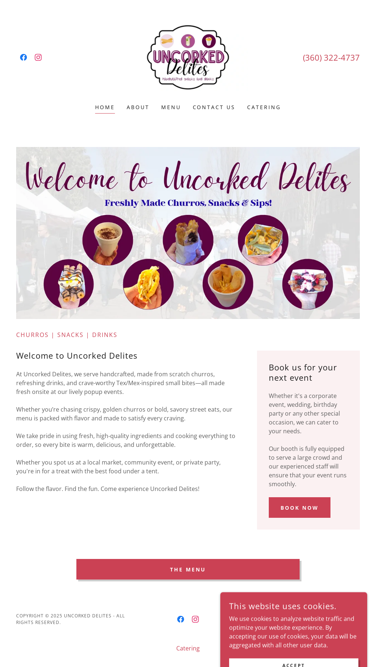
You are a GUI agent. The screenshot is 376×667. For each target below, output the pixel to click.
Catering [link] (264, 107)
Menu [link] (171, 107)
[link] (23, 57)
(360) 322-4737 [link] (331, 57)
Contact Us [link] (214, 107)
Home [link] (105, 107)
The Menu (188, 569)
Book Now (300, 507)
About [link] (138, 107)
